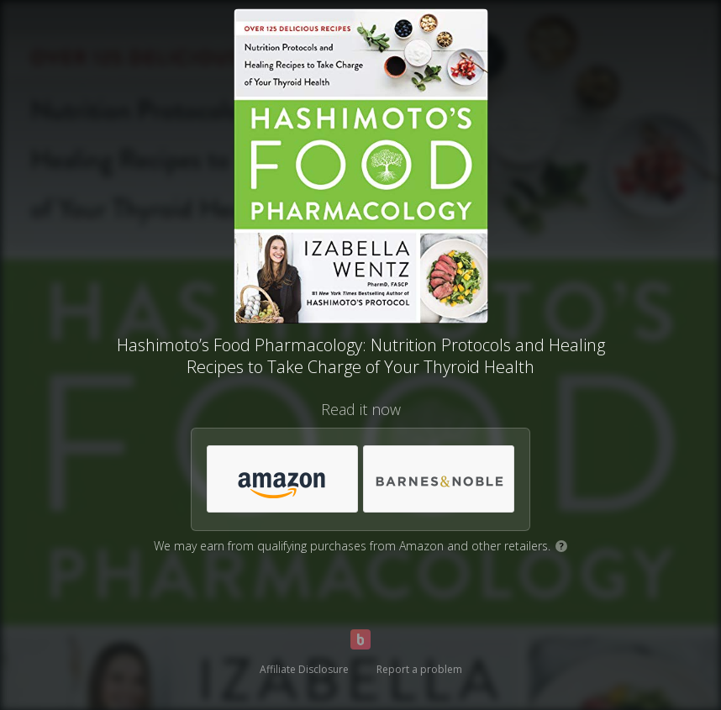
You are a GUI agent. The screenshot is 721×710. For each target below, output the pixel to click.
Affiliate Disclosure (304, 669)
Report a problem (419, 669)
